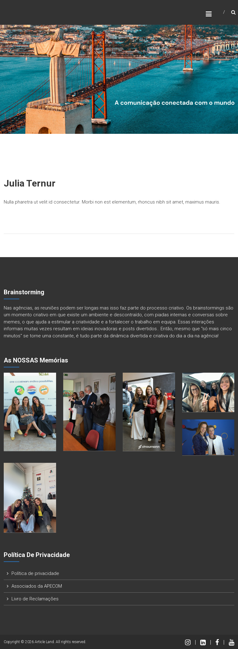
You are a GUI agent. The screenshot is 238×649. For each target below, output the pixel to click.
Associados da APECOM (36, 586)
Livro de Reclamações (35, 599)
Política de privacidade (35, 573)
